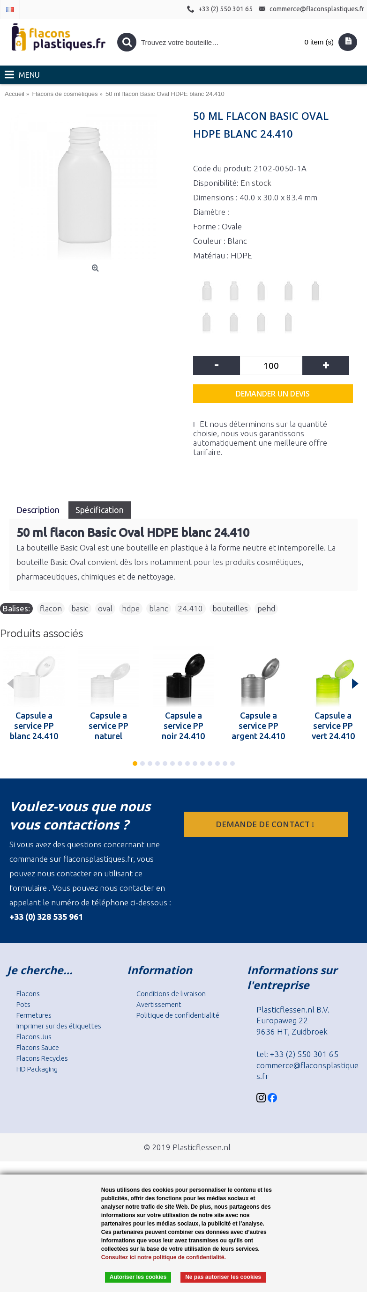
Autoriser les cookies (138, 1277)
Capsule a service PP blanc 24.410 (34, 726)
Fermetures (34, 1015)
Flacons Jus (34, 1037)
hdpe (131, 608)
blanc (158, 608)
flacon (51, 608)
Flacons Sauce (37, 1047)
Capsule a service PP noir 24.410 (183, 726)
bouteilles (230, 608)
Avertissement (158, 1004)
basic (80, 608)
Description (38, 509)
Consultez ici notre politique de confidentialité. (163, 1257)
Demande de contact (266, 824)
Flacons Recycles (42, 1058)
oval (105, 608)
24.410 (190, 608)
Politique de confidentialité (177, 1015)
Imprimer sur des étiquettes (58, 1026)
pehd (266, 608)
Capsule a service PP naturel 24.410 (108, 726)
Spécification (99, 509)
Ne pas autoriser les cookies (223, 1277)
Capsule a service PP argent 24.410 (258, 726)
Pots (23, 1004)
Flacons (28, 994)
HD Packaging (37, 1069)
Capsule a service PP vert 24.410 (333, 726)
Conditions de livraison (171, 994)
